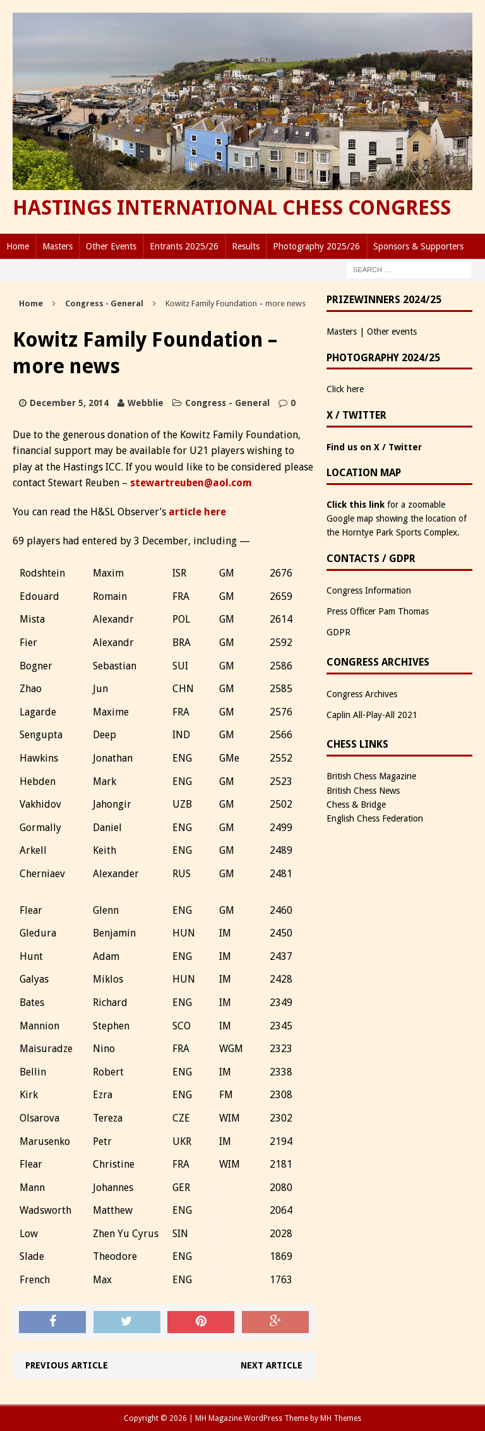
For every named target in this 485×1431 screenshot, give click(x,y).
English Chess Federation (374, 818)
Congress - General (227, 403)
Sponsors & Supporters (418, 246)
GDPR (338, 632)
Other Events (111, 246)
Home (17, 246)
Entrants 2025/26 (184, 246)
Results (246, 246)
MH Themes (340, 1418)
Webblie (146, 403)
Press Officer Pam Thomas (377, 611)
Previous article (66, 1365)
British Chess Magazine (371, 776)
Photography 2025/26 (316, 246)
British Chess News (363, 791)
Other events (392, 331)
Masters (57, 246)
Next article (271, 1365)
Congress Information (368, 590)
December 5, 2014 (69, 403)
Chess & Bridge (356, 804)
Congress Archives (361, 694)
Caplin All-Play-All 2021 (371, 715)
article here (197, 512)
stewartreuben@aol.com (191, 483)
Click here (345, 389)
